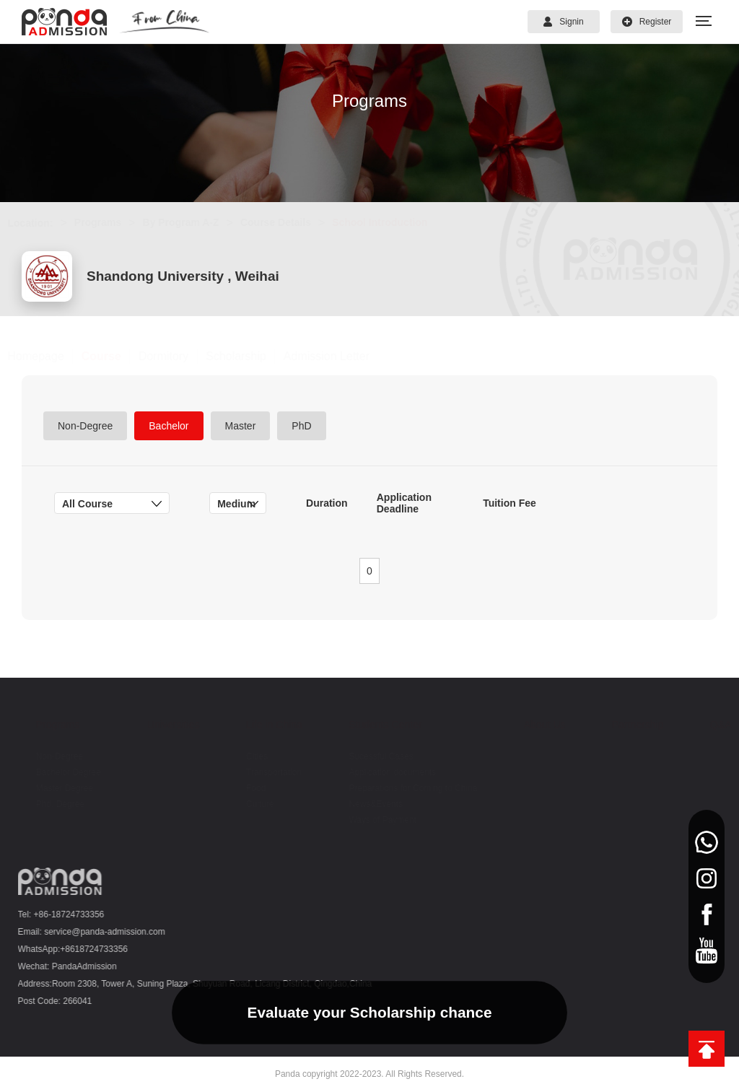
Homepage (50, 356)
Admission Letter (340, 356)
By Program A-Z (195, 222)
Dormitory (177, 356)
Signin (563, 22)
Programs (111, 222)
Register (647, 22)
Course (115, 356)
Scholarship (250, 356)
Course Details (289, 222)
